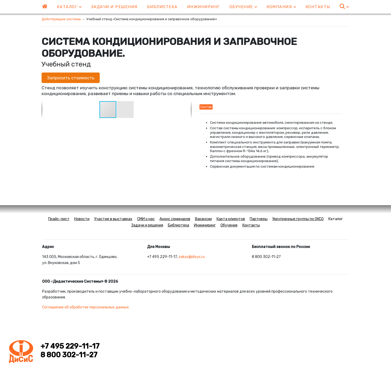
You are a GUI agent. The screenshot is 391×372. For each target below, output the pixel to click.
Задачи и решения (114, 6)
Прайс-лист (58, 219)
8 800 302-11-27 (69, 355)
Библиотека (162, 6)
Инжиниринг (203, 6)
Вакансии (203, 219)
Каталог (69, 6)
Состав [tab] (206, 107)
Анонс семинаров (174, 219)
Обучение (243, 6)
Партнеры (259, 219)
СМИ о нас (146, 219)
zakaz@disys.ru (191, 257)
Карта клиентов (231, 219)
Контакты (317, 6)
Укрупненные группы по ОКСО (298, 219)
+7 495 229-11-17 (70, 346)
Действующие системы (61, 19)
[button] (125, 109)
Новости (81, 219)
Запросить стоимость (70, 77)
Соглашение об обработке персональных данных (85, 307)
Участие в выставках (113, 219)
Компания (281, 6)
